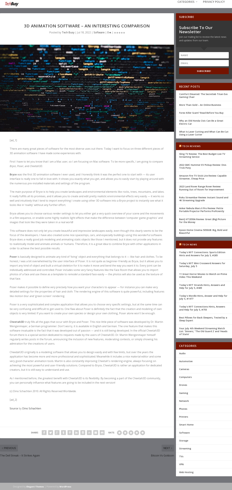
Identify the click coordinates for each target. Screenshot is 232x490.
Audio (182, 353)
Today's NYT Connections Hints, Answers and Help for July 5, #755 (202, 308)
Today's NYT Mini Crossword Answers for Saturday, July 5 (202, 264)
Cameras (184, 368)
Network (184, 400)
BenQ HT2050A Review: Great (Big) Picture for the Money (202, 220)
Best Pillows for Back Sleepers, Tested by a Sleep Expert (203, 319)
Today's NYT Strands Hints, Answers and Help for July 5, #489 (202, 286)
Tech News (189, 244)
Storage (183, 440)
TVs (181, 456)
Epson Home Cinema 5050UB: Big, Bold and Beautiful (203, 231)
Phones (183, 408)
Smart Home (186, 424)
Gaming (183, 392)
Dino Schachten (31, 408)
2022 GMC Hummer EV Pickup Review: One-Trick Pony (203, 166)
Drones (183, 384)
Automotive (186, 360)
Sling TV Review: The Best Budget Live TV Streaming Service (202, 155)
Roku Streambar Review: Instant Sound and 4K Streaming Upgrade (203, 199)
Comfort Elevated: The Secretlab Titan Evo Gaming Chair (203, 95)
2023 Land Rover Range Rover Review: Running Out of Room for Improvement (201, 188)
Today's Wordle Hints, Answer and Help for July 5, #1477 (203, 297)
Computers (185, 376)
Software (99, 32)
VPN (181, 463)
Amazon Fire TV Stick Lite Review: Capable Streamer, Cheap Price (203, 177)
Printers (183, 416)
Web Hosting (186, 471)
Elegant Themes (35, 486)
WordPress (65, 486)
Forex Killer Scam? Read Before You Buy (201, 112)
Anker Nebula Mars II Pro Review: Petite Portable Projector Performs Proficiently (201, 209)
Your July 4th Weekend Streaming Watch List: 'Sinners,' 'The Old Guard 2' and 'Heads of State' (203, 331)
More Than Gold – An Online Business (200, 104)
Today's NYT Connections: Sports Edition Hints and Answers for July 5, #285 (202, 253)
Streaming (185, 448)
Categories (186, 6)
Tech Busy (68, 32)
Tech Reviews (191, 145)
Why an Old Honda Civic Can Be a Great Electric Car (201, 122)
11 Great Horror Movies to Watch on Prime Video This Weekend (203, 275)
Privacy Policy (214, 6)
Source (14, 408)
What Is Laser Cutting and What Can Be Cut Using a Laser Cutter (203, 133)
